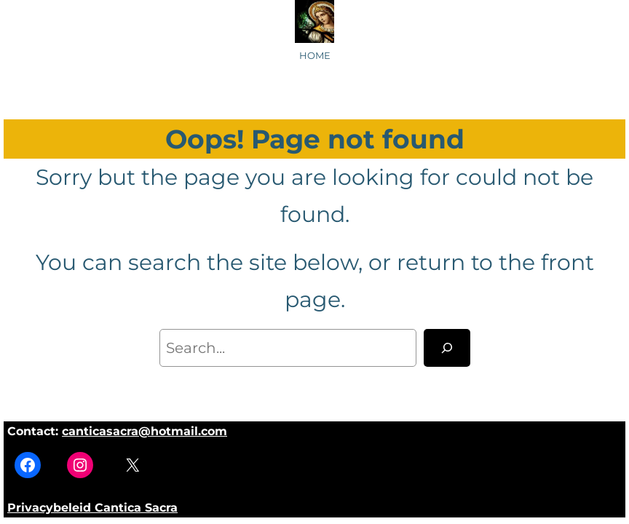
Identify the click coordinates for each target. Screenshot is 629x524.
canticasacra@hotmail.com (144, 431)
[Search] (447, 348)
